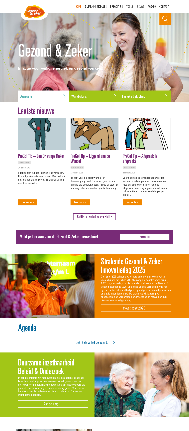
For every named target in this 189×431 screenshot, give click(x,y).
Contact (164, 6)
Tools (129, 6)
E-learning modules (96, 6)
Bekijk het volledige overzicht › (94, 216)
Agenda (152, 6)
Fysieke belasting (145, 96)
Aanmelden (145, 236)
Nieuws (140, 6)
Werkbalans (94, 96)
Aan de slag (65, 404)
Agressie (43, 96)
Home (78, 6)
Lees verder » (28, 202)
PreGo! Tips (116, 6)
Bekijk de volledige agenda (95, 342)
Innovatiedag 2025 (145, 308)
